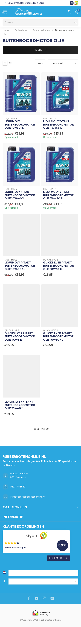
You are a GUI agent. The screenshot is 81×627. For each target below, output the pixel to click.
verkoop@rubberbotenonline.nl (27, 496)
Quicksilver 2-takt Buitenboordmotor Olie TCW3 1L (19, 336)
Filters (40, 50)
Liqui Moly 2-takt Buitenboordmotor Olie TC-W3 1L (58, 124)
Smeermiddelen (41, 30)
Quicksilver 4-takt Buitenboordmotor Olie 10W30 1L (58, 266)
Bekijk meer (58, 558)
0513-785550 (17, 486)
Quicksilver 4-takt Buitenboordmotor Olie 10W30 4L (58, 336)
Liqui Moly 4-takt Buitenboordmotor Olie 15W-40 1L (58, 195)
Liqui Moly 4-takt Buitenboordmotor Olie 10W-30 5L (19, 266)
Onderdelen (21, 30)
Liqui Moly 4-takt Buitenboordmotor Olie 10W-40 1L (19, 195)
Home (6, 30)
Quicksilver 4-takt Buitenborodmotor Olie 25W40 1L (19, 405)
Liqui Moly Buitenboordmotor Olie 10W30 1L (19, 124)
